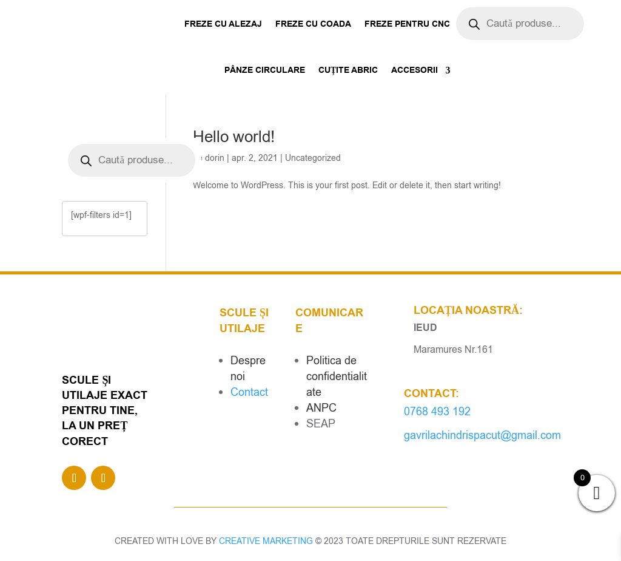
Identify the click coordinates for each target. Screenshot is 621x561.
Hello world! (234, 137)
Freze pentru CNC (407, 24)
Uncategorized (313, 158)
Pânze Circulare (264, 70)
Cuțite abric (348, 70)
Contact (249, 392)
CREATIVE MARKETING (266, 541)
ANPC (321, 408)
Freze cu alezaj (223, 24)
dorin (214, 158)
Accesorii (414, 70)
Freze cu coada (313, 24)
